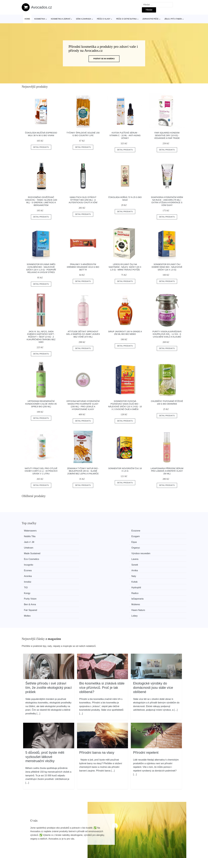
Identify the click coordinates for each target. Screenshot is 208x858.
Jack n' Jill (30, 536)
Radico (155, 557)
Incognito (29, 547)
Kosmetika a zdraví (60, 19)
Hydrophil (72, 557)
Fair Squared (31, 568)
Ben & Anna (116, 563)
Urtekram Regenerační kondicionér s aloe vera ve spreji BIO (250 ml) (41, 404)
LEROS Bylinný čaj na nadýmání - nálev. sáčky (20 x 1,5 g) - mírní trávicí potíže (125, 267)
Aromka (29, 552)
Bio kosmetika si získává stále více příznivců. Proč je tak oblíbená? (102, 639)
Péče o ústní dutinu (126, 19)
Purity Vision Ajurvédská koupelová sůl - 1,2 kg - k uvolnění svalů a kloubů (167, 334)
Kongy (113, 557)
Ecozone (72, 530)
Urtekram (114, 536)
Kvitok (155, 552)
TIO (27, 557)
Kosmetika (39, 19)
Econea (113, 547)
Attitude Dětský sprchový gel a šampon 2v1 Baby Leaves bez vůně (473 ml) (83, 334)
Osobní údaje (161, 828)
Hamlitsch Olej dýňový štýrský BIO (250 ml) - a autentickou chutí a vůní (83, 200)
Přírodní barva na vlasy (96, 704)
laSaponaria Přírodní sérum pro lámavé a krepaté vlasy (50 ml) (167, 471)
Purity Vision (31, 563)
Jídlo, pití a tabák (173, 19)
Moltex (113, 568)
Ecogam (156, 530)
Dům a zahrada (83, 19)
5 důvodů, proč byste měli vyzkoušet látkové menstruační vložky (44, 709)
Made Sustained (33, 541)
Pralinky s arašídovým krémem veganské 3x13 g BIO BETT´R (83, 267)
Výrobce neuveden (77, 541)
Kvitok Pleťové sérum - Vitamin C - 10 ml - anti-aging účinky (125, 135)
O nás (158, 835)
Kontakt (158, 841)
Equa (70, 536)
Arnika (155, 547)
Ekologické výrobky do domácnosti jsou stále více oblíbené (153, 639)
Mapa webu (95, 841)
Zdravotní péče (150, 19)
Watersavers (31, 530)
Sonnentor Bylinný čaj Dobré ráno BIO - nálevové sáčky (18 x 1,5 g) (167, 267)
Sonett (71, 547)
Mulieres (156, 563)
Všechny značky (97, 828)
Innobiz (113, 552)
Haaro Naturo (74, 568)
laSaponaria (74, 563)
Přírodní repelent (145, 704)
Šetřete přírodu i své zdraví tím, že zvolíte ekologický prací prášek (48, 639)
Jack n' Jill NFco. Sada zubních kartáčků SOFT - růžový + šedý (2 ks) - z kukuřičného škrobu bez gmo (41, 336)
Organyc (156, 536)
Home (27, 19)
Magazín (93, 835)
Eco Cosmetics (117, 541)
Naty (70, 552)
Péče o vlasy (103, 19)
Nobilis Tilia (115, 530)
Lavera (155, 541)
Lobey (155, 568)
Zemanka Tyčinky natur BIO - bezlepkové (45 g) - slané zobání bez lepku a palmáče (83, 471)
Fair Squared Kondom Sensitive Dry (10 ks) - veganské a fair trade (167, 135)
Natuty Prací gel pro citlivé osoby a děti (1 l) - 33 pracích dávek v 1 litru (41, 471)
